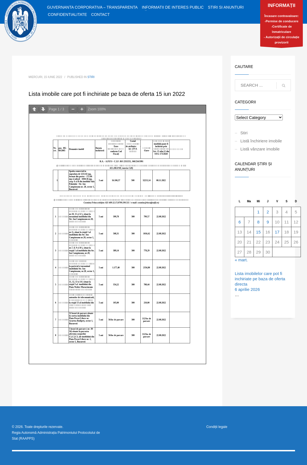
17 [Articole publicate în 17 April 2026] (277, 232)
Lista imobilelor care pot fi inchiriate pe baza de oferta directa (260, 278)
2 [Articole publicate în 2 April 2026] (268, 212)
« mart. (241, 259)
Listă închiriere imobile (261, 140)
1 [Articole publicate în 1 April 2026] (258, 212)
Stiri (91, 77)
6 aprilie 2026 (247, 289)
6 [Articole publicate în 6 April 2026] (239, 222)
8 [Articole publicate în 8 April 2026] (258, 222)
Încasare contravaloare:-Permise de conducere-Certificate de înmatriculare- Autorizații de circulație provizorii (281, 25)
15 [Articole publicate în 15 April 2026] (258, 232)
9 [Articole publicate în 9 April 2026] (268, 222)
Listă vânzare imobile (260, 149)
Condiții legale (216, 427)
